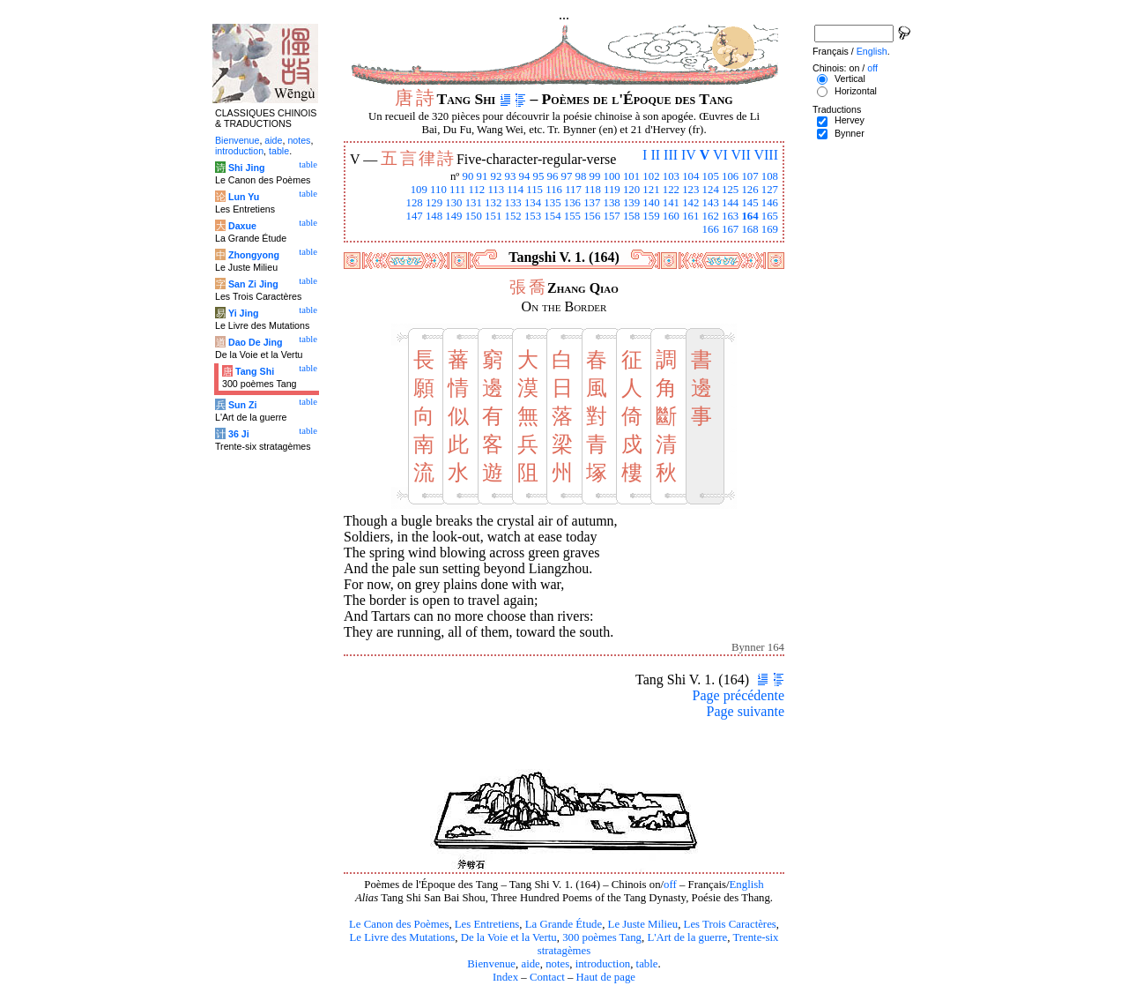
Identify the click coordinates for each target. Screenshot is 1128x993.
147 (413, 216)
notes (557, 964)
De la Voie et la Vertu (509, 937)
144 (730, 203)
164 (749, 216)
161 (690, 216)
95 (539, 176)
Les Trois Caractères (730, 924)
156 (591, 216)
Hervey (850, 120)
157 (612, 216)
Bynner (850, 133)
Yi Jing (243, 313)
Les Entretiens (487, 924)
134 (532, 203)
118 (592, 189)
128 (413, 203)
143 (710, 203)
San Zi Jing (253, 284)
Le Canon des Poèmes (399, 924)
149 (453, 216)
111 (457, 189)
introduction (603, 964)
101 (631, 176)
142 (690, 203)
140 (650, 203)
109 (419, 189)
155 (572, 216)
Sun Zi (242, 404)
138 (612, 203)
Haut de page (606, 977)
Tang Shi (254, 371)
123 (690, 189)
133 (513, 203)
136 (572, 203)
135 (552, 203)
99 (595, 176)
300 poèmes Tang (602, 937)
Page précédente (738, 695)
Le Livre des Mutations (402, 937)
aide (530, 964)
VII (741, 154)
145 (749, 203)
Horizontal (856, 91)
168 (749, 229)
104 (690, 176)
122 (671, 189)
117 (573, 189)
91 (482, 176)
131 (473, 203)
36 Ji (238, 434)
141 (671, 203)
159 (650, 216)
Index (505, 977)
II (655, 154)
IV (688, 154)
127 (769, 189)
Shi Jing (246, 167)
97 (567, 176)
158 (631, 216)
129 (434, 203)
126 (749, 189)
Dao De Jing (255, 342)
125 (730, 189)
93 (510, 176)
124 (710, 189)
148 (434, 216)
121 (650, 189)
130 (453, 203)
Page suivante (745, 711)
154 (552, 216)
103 (671, 176)
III (671, 154)
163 (730, 216)
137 (591, 203)
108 (769, 176)
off (670, 884)
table (647, 964)
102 (650, 176)
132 (493, 203)
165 (769, 216)
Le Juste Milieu (643, 924)
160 (671, 216)
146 (769, 203)
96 (553, 176)
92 (496, 176)
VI (720, 154)
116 (553, 189)
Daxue (242, 225)
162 (710, 216)
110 (438, 189)
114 (515, 189)
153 (532, 216)
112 (476, 189)
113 (495, 189)
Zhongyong (253, 255)
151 (493, 216)
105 (710, 176)
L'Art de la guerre (687, 937)
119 (612, 189)
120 (631, 189)
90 (468, 176)
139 (631, 203)
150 (473, 216)
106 (730, 176)
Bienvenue (491, 964)
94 (525, 176)
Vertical (850, 78)
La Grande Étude (563, 924)
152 (513, 216)
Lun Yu (243, 196)
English (747, 884)
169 (769, 229)
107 (749, 176)
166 (710, 229)
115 (534, 189)
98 (581, 176)
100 (612, 176)
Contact (547, 977)
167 (730, 229)
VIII (765, 154)
